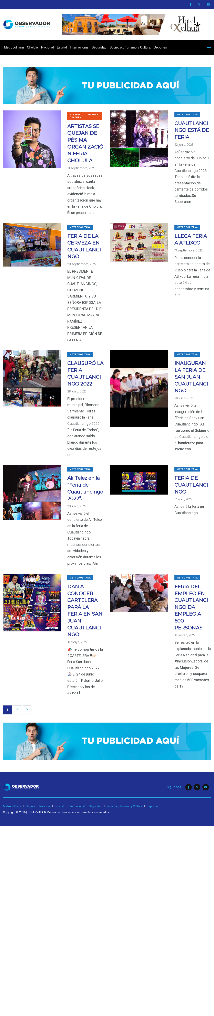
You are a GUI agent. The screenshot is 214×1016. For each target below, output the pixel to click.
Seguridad (99, 47)
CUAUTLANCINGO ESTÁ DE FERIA (191, 130)
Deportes (160, 47)
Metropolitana (14, 47)
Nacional (47, 47)
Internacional (79, 47)
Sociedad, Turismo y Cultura (130, 47)
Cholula (32, 47)
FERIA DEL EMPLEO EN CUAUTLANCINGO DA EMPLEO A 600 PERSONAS (191, 607)
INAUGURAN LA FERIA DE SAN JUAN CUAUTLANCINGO (191, 376)
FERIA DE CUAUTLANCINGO (191, 485)
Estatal (62, 47)
